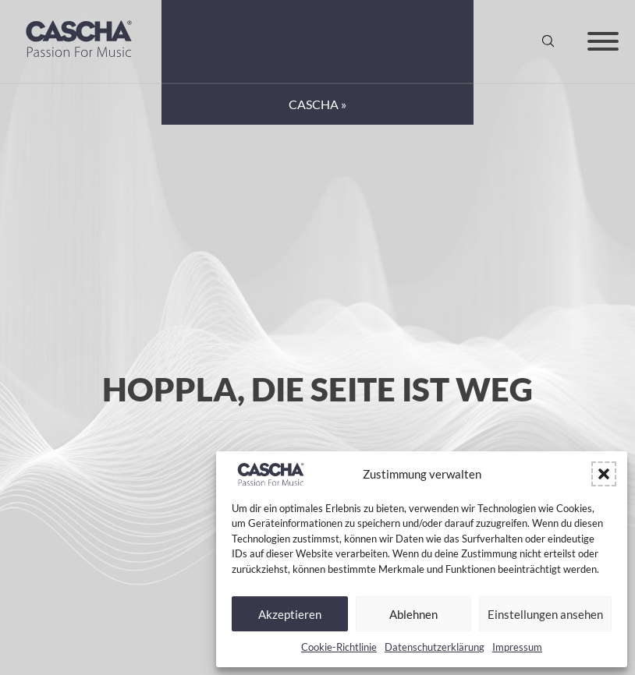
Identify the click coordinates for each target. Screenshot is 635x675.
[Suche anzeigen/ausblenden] (548, 41)
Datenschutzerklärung (434, 647)
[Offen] (603, 41)
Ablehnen (413, 614)
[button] (604, 474)
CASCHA (314, 104)
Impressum (517, 647)
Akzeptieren (289, 614)
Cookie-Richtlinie (339, 647)
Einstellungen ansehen (545, 614)
